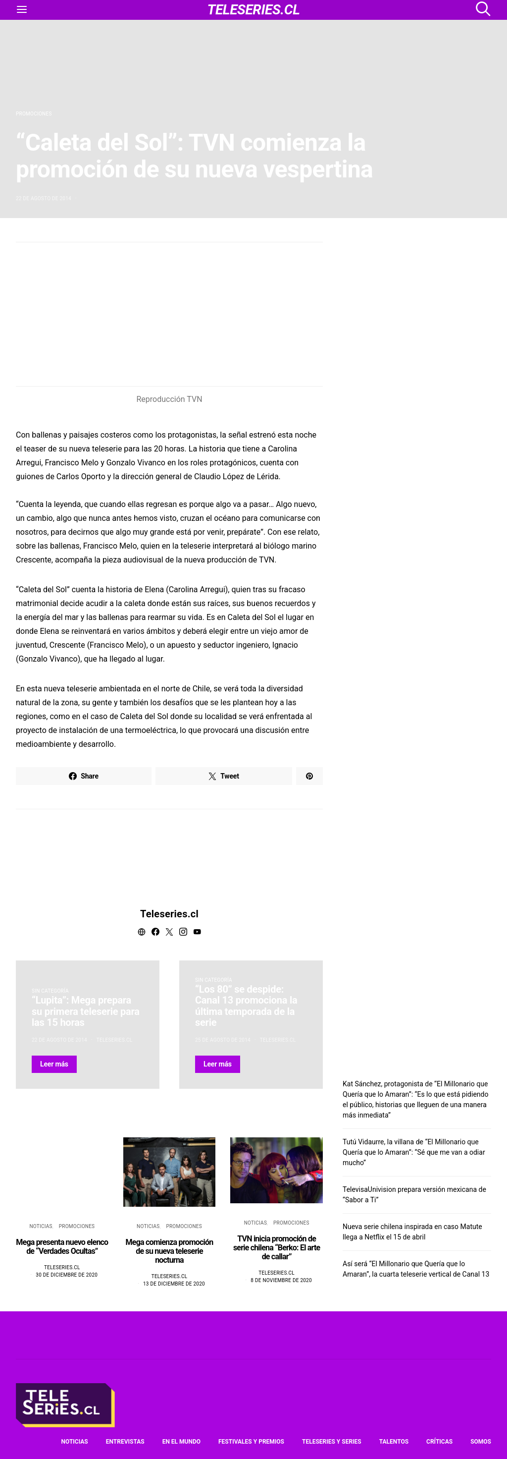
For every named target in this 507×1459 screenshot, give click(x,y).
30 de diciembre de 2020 (67, 1275)
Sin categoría (50, 991)
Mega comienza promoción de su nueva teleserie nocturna (169, 1251)
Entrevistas (125, 1441)
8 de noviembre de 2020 (281, 1280)
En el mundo (181, 1441)
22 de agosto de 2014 (43, 198)
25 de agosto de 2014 (223, 1040)
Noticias (40, 1226)
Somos (480, 1441)
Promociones (34, 113)
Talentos (393, 1441)
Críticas (439, 1441)
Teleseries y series (331, 1441)
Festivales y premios (251, 1441)
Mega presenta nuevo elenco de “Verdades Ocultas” (62, 1246)
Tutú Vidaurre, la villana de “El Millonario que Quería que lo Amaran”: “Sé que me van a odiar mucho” (414, 1152)
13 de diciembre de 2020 (174, 1284)
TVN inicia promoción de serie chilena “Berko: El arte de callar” (276, 1247)
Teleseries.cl (169, 914)
